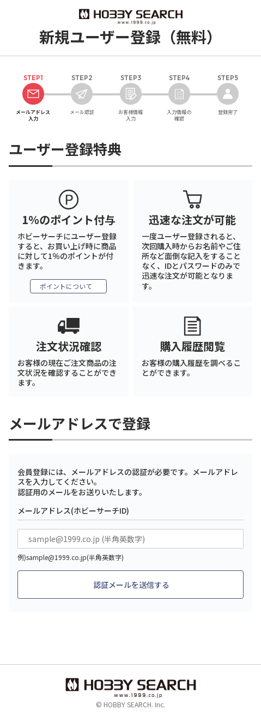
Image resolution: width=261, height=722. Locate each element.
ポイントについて (66, 286)
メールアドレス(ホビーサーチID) (73, 510)
